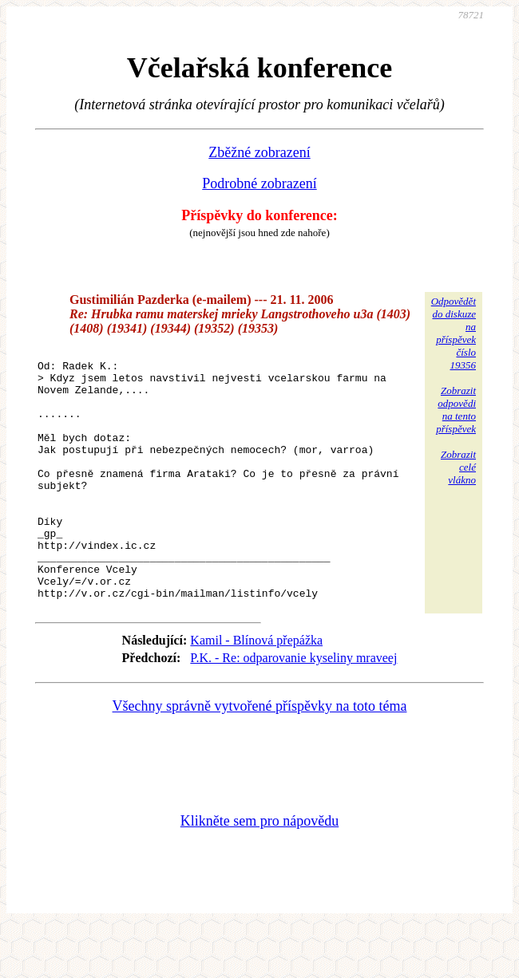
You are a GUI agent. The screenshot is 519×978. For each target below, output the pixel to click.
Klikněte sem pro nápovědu (259, 871)
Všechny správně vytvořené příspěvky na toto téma (260, 756)
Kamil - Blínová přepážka (256, 690)
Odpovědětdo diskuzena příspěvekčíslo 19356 (453, 333)
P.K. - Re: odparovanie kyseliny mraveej (293, 708)
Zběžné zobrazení (259, 152)
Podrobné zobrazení (259, 183)
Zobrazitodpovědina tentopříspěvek (456, 409)
